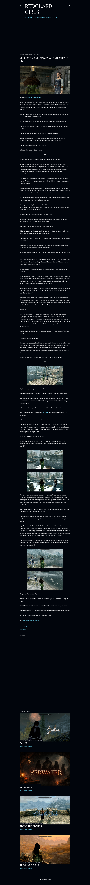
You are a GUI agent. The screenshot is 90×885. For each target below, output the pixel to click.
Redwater (26, 787)
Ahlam (24, 629)
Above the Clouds (50, 17)
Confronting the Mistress (31, 620)
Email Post (22, 627)
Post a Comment (28, 746)
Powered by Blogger (45, 880)
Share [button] (27, 627)
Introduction (30, 17)
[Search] (69, 5)
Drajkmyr (45, 412)
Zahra (39, 17)
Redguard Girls (38, 9)
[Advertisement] (45, 37)
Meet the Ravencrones (34, 97)
